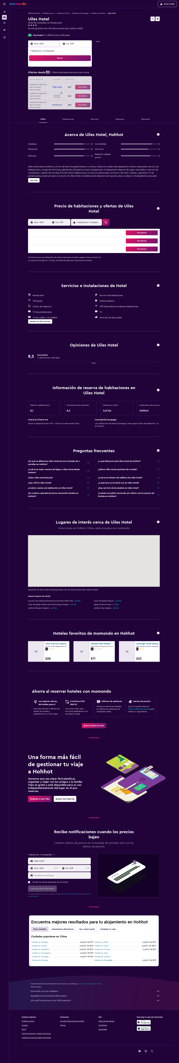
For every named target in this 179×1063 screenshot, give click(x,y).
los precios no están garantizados (90, 984)
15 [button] (79, 80)
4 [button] (54, 74)
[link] (94, 725)
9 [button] (85, 74)
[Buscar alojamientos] (4, 17)
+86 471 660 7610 (36, 32)
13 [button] (67, 80)
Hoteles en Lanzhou (103, 957)
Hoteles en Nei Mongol (80, 13)
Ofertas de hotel (34, 13)
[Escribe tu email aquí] (62, 875)
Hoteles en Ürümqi (102, 949)
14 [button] (73, 80)
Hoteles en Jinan (101, 953)
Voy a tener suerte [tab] (87, 929)
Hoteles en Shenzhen (40, 949)
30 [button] (85, 93)
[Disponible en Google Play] (144, 1022)
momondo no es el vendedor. (95, 991)
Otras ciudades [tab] (39, 929)
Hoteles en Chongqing (41, 953)
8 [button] (79, 74)
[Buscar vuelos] (4, 11)
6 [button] (66, 74)
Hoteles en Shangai (40, 942)
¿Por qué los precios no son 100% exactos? (95, 1000)
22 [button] (79, 86)
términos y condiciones (70, 894)
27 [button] (67, 93)
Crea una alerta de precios (139, 709)
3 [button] (48, 74)
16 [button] (85, 80)
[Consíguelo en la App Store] (144, 1028)
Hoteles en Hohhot (98, 13)
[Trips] (4, 30)
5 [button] (60, 74)
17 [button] (48, 86)
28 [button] (73, 93)
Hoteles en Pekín (101, 942)
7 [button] (72, 74)
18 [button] (54, 86)
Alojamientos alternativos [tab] (63, 929)
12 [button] (60, 80)
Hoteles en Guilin (101, 946)
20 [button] (66, 86)
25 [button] (54, 93)
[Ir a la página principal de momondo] (17, 4)
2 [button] (85, 68)
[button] (4, 4)
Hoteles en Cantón (39, 946)
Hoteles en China (63, 13)
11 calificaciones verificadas (57, 35)
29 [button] (79, 93)
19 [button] (60, 86)
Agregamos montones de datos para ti (95, 995)
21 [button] (73, 86)
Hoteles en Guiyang (40, 960)
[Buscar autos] (4, 22)
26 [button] (60, 93)
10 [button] (48, 80)
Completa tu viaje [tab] (108, 929)
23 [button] (85, 86)
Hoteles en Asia (48, 13)
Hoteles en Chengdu (40, 957)
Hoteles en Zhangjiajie (104, 960)
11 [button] (54, 80)
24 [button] (48, 93)
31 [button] (48, 99)
